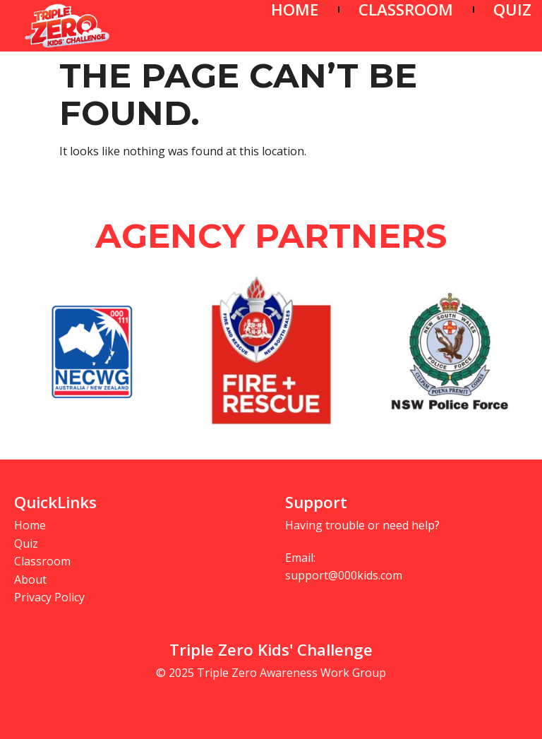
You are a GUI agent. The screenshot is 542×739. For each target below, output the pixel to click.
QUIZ (512, 9)
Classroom (42, 561)
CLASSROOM (406, 9)
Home (30, 525)
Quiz (26, 543)
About (30, 579)
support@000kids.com (343, 575)
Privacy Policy (49, 597)
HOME (294, 9)
